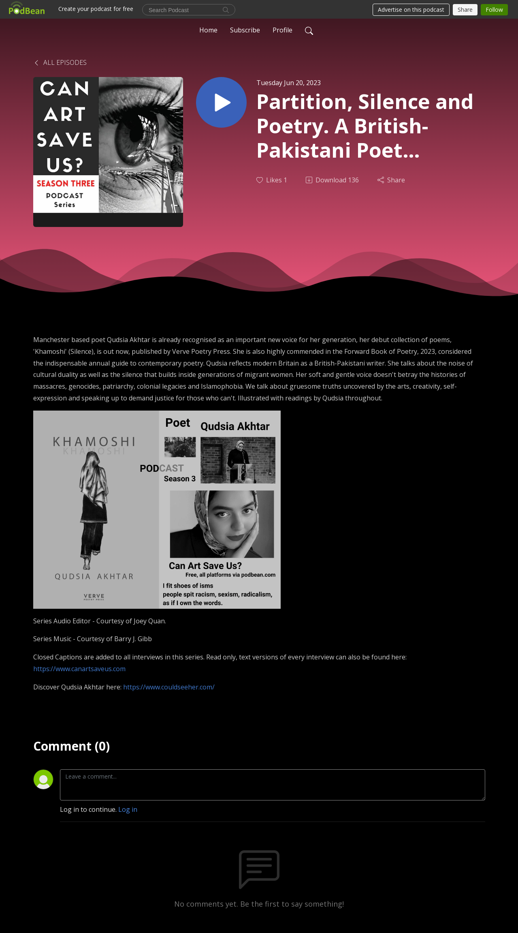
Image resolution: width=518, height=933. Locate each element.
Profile (282, 30)
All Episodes (60, 62)
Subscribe (245, 30)
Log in (127, 809)
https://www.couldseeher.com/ (169, 687)
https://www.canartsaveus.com (79, 668)
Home (208, 30)
